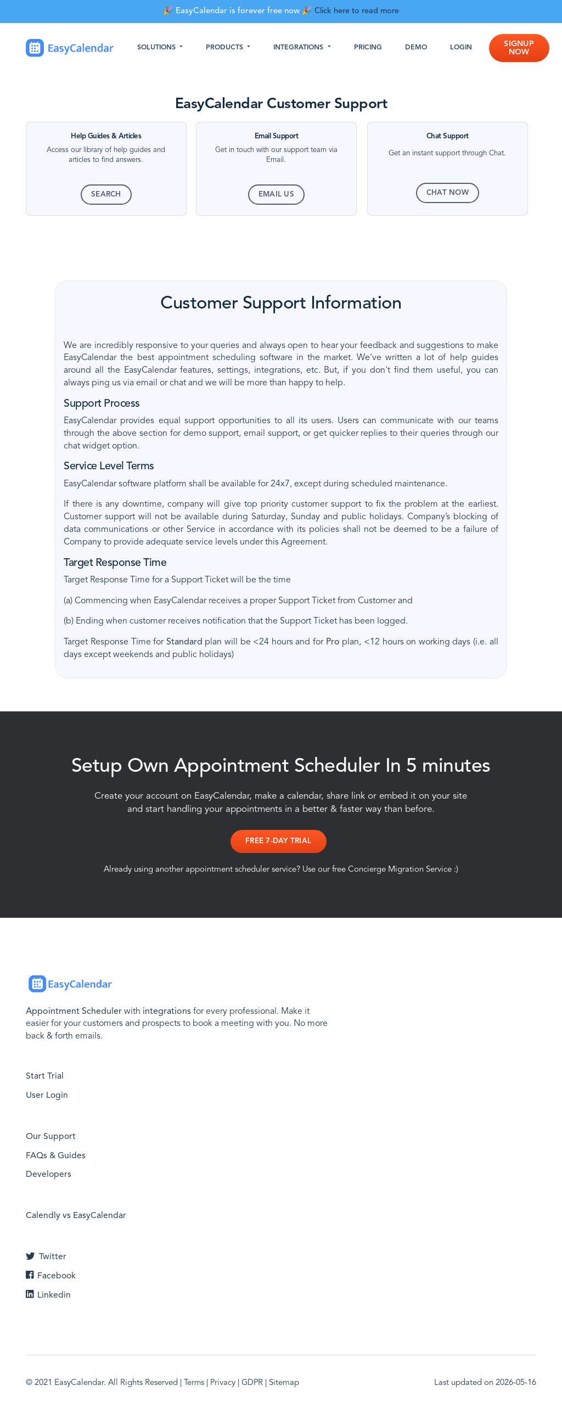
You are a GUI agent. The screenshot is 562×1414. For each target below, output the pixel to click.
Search (106, 194)
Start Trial (45, 1075)
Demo (420, 48)
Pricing (372, 48)
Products (230, 48)
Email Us (276, 194)
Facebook (51, 1274)
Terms (194, 1382)
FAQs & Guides (56, 1154)
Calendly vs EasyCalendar (76, 1214)
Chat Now (447, 193)
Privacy (224, 1382)
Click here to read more (356, 11)
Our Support (51, 1135)
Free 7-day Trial (278, 841)
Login (465, 48)
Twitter (46, 1256)
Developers (49, 1173)
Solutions (162, 48)
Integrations (304, 48)
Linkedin (48, 1293)
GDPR (254, 1382)
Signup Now (523, 49)
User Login (47, 1094)
